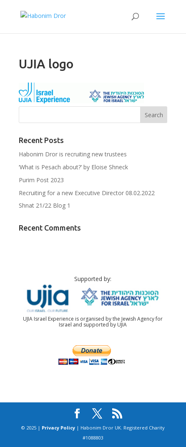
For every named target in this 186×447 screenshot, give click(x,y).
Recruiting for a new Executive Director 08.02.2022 (87, 193)
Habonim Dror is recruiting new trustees (73, 154)
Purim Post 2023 (41, 180)
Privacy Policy (58, 427)
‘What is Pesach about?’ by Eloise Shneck (73, 167)
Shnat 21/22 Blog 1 (44, 205)
